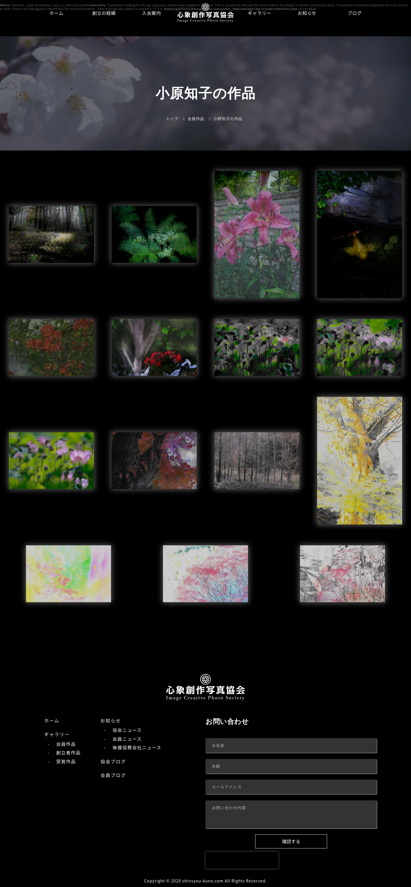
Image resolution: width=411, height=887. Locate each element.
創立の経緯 (104, 12)
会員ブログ (113, 774)
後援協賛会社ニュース (136, 747)
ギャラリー (259, 12)
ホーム (56, 12)
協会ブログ (113, 761)
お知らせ (307, 12)
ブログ (355, 12)
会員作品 (66, 743)
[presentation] (242, 859)
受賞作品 (66, 761)
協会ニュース (127, 729)
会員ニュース (127, 738)
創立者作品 (68, 752)
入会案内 (151, 12)
